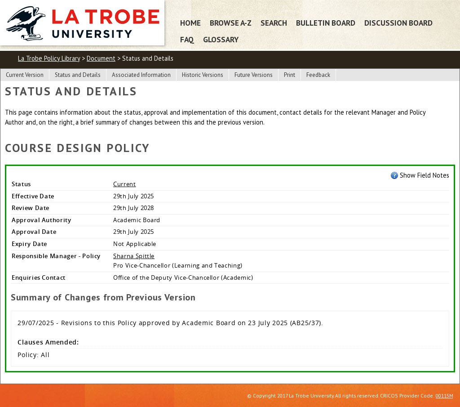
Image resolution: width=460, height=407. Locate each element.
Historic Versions (202, 75)
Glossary (221, 39)
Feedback (318, 75)
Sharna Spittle (134, 256)
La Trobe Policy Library (49, 58)
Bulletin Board (325, 23)
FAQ (187, 39)
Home (190, 23)
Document (101, 58)
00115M (444, 395)
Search (274, 23)
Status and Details (78, 75)
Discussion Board (398, 23)
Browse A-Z (231, 23)
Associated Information (141, 75)
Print (289, 75)
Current (124, 184)
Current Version (25, 75)
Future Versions (253, 75)
